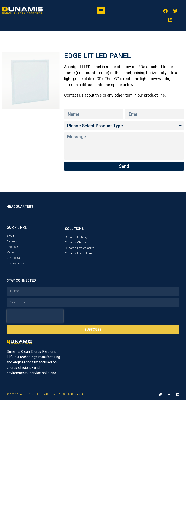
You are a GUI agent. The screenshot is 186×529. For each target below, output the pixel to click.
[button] (101, 10)
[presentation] (35, 316)
